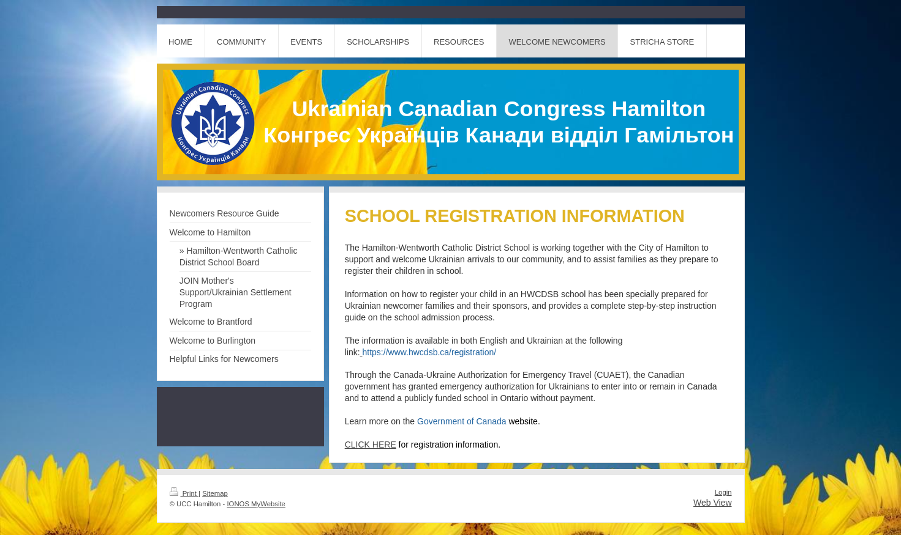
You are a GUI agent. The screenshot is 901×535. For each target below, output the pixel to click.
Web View (712, 502)
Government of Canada (477, 421)
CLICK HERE (370, 444)
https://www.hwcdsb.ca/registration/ (430, 352)
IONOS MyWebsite (256, 503)
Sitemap (215, 493)
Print (184, 493)
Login (723, 492)
